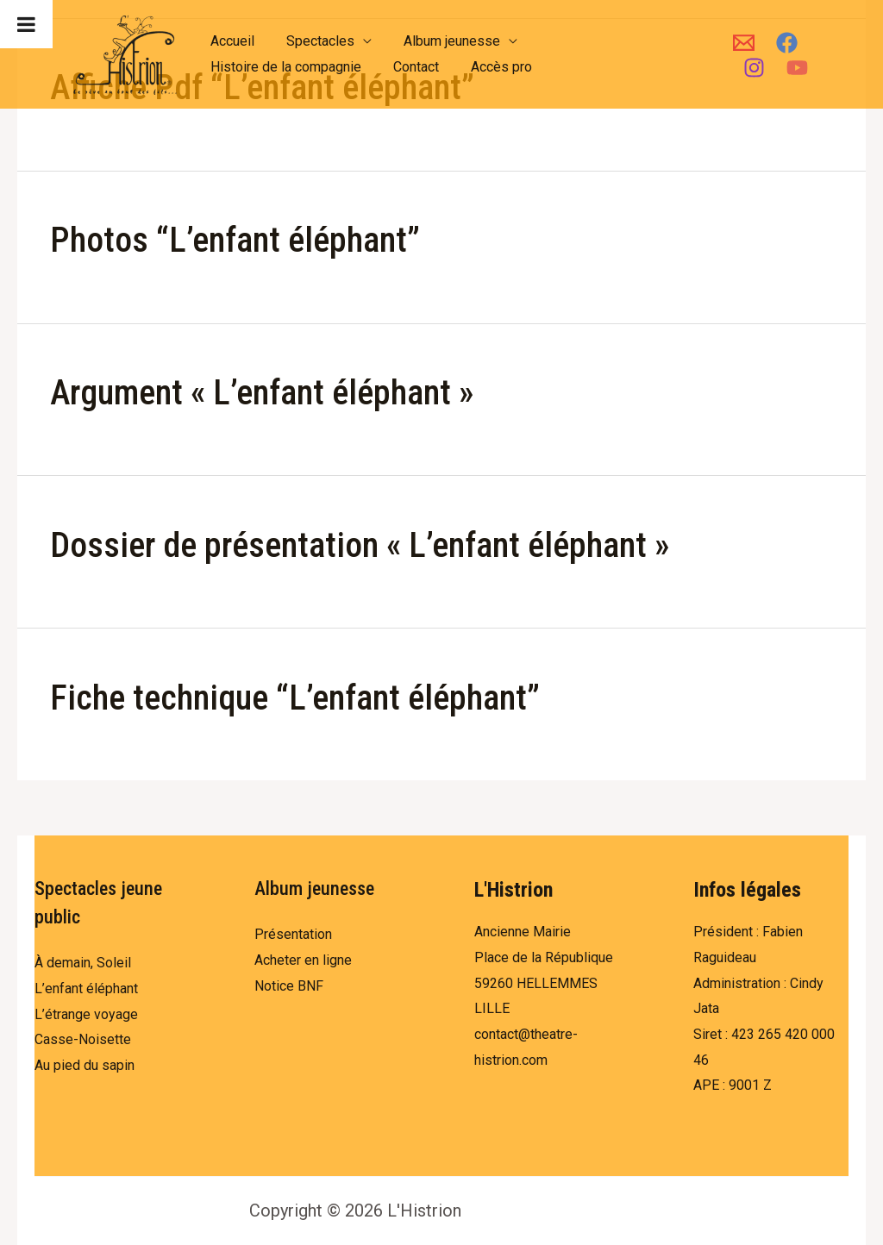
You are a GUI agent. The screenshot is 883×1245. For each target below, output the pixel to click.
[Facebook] (781, 42)
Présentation (293, 934)
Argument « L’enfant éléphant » (261, 392)
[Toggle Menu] (26, 24)
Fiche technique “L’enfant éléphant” (295, 698)
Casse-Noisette (82, 1039)
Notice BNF (288, 986)
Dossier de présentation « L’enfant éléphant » (359, 545)
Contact (409, 67)
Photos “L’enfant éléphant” (235, 240)
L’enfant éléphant (86, 988)
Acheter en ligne (303, 960)
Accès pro (490, 67)
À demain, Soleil (82, 962)
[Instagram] (749, 67)
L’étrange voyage (86, 1014)
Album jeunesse (440, 41)
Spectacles (313, 41)
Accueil (230, 41)
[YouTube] (792, 67)
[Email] (738, 42)
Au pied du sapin (84, 1065)
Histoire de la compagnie (283, 67)
